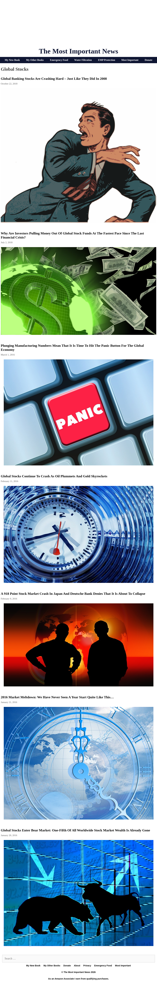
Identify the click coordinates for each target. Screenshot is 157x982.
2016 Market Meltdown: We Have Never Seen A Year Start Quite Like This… (57, 697)
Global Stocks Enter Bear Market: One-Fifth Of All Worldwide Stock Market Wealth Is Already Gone (75, 830)
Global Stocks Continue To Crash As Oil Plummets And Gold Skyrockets (54, 476)
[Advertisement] (78, 25)
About (77, 965)
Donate (148, 60)
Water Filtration (83, 60)
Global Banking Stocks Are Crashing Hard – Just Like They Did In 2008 (54, 79)
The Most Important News (78, 51)
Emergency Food (59, 60)
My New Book (12, 60)
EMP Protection (106, 60)
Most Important (129, 60)
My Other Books (35, 60)
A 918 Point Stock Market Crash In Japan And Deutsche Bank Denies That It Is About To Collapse (73, 594)
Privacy (87, 965)
